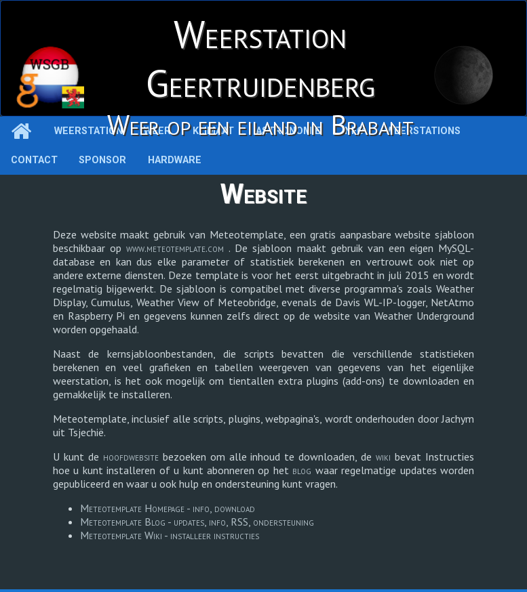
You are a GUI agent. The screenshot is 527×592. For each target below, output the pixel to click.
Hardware (174, 160)
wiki (385, 456)
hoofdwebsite (133, 456)
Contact (34, 160)
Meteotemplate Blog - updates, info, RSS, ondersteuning (197, 521)
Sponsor (102, 160)
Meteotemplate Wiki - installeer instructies (169, 535)
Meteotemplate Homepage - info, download (167, 508)
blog (303, 470)
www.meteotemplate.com (177, 248)
